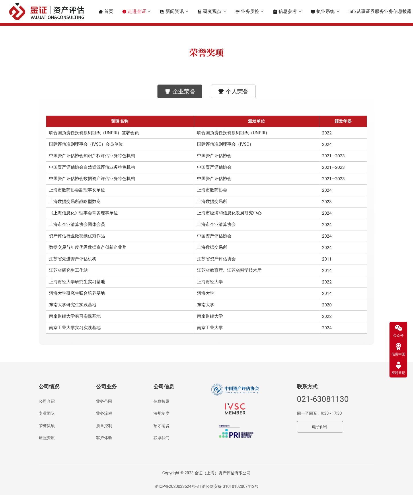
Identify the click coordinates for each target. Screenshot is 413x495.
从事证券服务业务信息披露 (380, 11)
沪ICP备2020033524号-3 (177, 486)
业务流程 (104, 413)
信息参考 (286, 11)
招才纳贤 (161, 425)
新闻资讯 (172, 11)
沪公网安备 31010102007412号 (230, 486)
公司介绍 (47, 401)
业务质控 (248, 11)
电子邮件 (320, 426)
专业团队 (47, 413)
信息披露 (161, 401)
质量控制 (104, 425)
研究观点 (210, 11)
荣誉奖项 (47, 425)
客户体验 (104, 437)
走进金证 (134, 11)
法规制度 (161, 413)
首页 (106, 11)
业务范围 (104, 401)
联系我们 (161, 437)
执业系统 (323, 11)
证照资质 (47, 437)
